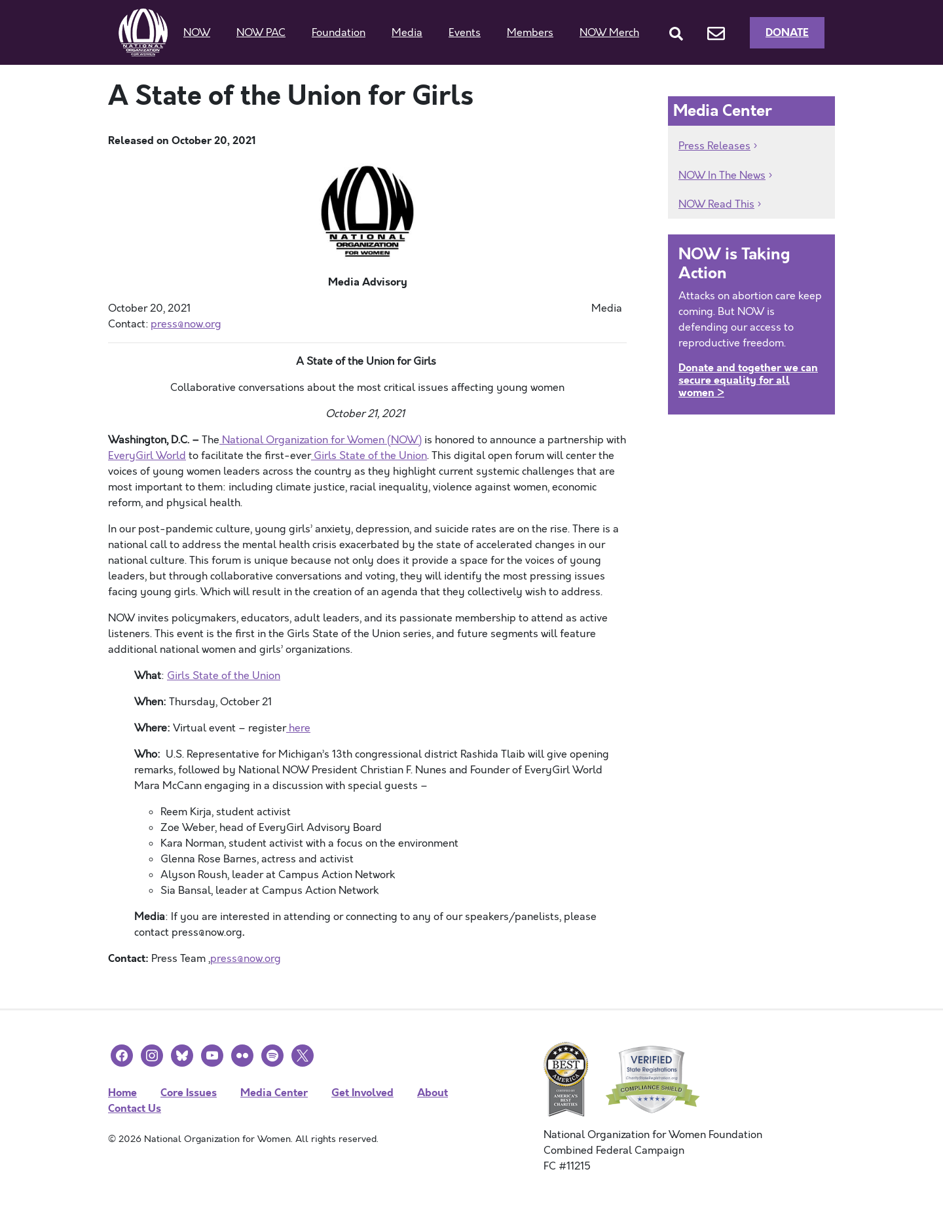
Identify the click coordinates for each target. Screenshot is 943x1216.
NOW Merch (609, 33)
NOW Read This (716, 204)
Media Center (274, 1092)
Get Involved (362, 1092)
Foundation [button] (338, 33)
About (432, 1092)
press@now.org (245, 958)
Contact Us (134, 1108)
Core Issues (188, 1092)
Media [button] (407, 33)
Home (122, 1092)
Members (530, 33)
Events (465, 33)
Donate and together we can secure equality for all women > (748, 380)
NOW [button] (196, 33)
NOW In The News (722, 175)
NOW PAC (261, 33)
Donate (787, 32)
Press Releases (714, 146)
